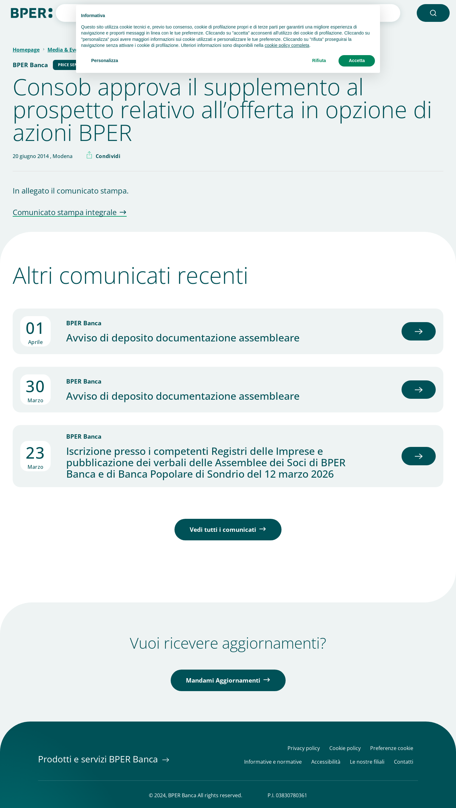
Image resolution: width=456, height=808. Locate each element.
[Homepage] (31, 12)
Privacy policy (304, 748)
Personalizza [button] (104, 60)
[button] (433, 13)
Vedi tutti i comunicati (223, 529)
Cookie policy (345, 748)
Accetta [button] (357, 60)
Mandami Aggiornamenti (223, 680)
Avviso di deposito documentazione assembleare (183, 337)
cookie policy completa (287, 45)
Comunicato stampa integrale (65, 212)
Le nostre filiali (367, 762)
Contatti (403, 762)
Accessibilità (325, 762)
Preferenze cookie (391, 748)
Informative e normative (273, 762)
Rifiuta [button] (319, 60)
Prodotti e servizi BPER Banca (99, 759)
